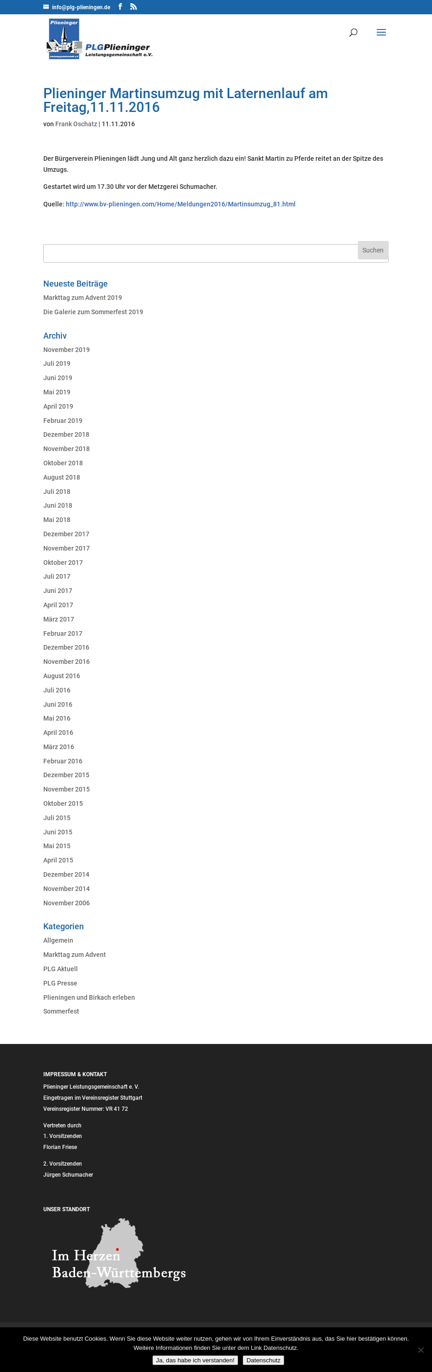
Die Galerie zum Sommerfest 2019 (93, 312)
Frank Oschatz (76, 124)
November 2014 (66, 888)
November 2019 (66, 349)
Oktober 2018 (63, 463)
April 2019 (58, 406)
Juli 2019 (56, 363)
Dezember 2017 (66, 534)
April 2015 (58, 860)
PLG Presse (60, 983)
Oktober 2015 (63, 803)
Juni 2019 (57, 377)
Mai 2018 (56, 519)
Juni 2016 (57, 704)
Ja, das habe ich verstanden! (195, 1360)
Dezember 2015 (66, 775)
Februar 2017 (62, 633)
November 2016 (66, 661)
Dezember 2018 (66, 434)
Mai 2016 (56, 718)
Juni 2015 (57, 832)
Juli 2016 (56, 690)
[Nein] (420, 1349)
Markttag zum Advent (74, 954)
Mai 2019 (56, 392)
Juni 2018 (57, 505)
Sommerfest (61, 1011)
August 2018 (61, 477)
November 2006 (66, 903)
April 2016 (58, 732)
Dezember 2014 (66, 874)
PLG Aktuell (60, 969)
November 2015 (66, 789)
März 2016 (58, 746)
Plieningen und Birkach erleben (89, 997)
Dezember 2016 (66, 647)
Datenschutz (263, 1360)
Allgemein (58, 940)
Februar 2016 (62, 761)
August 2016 (61, 676)
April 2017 (58, 605)
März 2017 (58, 619)
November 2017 (66, 548)
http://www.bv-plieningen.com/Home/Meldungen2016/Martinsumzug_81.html (181, 204)
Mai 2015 (56, 846)
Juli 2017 (56, 576)
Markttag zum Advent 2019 (82, 297)
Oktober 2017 (63, 562)
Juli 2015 (56, 817)
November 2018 (66, 448)
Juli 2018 (56, 491)
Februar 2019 (62, 420)
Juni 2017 (57, 590)
